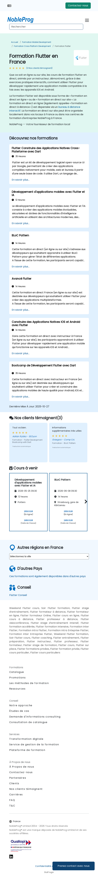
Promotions (17, 677)
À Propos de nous (21, 766)
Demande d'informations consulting (35, 717)
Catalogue (16, 672)
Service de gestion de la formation (34, 744)
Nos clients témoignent (26, 789)
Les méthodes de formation (29, 683)
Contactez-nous (78, 5)
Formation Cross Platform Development (32, 46)
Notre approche (20, 705)
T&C (12, 805)
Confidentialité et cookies (49, 866)
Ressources (17, 688)
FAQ (12, 800)
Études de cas (19, 711)
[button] (85, 502)
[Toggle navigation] (87, 19)
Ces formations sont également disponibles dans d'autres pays (47, 576)
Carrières (16, 794)
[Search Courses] (46, 27)
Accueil (14, 42)
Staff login (49, 872)
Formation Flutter (63, 46)
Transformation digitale (26, 739)
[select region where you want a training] (49, 556)
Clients (14, 783)
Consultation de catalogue (28, 722)
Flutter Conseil (18, 595)
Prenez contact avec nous (74, 866)
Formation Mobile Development (36, 42)
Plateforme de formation (27, 750)
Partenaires (17, 778)
